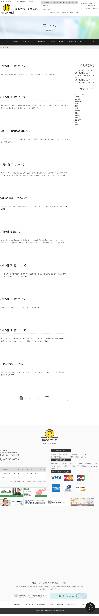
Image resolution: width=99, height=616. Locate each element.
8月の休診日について (13, 265)
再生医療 (78, 101)
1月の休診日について (82, 80)
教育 (76, 108)
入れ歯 (77, 99)
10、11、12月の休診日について (86, 82)
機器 (76, 113)
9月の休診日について (13, 231)
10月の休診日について (14, 198)
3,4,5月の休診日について (83, 71)
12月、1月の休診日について (17, 130)
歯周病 (77, 115)
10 (52, 398)
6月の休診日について (13, 330)
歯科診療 (78, 120)
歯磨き (77, 117)
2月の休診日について (13, 97)
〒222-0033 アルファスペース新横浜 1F (9, 454)
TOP (1, 47)
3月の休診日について (13, 65)
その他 (77, 96)
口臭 (76, 106)
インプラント (79, 94)
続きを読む (53, 74)
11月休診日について (12, 164)
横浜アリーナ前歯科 (47, 611)
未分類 (77, 110)
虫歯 (76, 124)
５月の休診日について (14, 363)
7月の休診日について (13, 299)
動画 (76, 103)
